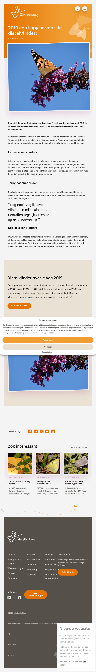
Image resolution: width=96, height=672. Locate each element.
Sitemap (11, 655)
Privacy (10, 634)
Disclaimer (12, 645)
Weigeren (48, 347)
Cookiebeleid (47, 352)
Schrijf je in (68, 572)
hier (84, 662)
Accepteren (48, 340)
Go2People (33, 624)
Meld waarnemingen (35, 594)
